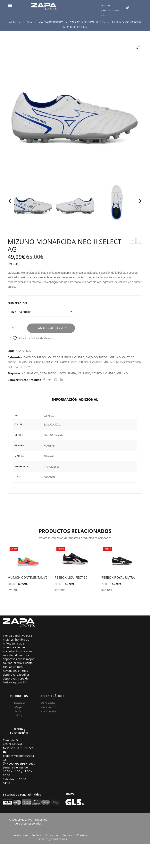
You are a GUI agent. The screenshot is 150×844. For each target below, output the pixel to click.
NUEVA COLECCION (128, 362)
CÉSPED (97, 373)
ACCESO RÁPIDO (52, 696)
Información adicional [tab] (75, 399)
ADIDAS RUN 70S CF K (133, 241)
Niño (18, 711)
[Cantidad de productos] (14, 328)
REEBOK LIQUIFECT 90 (70, 577)
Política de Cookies (75, 835)
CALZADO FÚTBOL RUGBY (87, 22)
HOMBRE (96, 362)
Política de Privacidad (46, 835)
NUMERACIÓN (17, 303)
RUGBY (27, 22)
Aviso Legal (21, 835)
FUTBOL (84, 362)
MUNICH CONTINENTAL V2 (28, 577)
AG (24, 373)
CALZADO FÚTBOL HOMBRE (66, 357)
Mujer (18, 707)
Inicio (12, 22)
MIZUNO (109, 362)
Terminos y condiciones (51, 839)
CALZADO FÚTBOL (35, 357)
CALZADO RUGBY (51, 22)
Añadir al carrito (52, 328)
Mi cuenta (47, 703)
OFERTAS (13, 367)
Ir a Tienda (48, 711)
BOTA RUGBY (67, 373)
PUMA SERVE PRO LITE (139, 241)
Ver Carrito (48, 707)
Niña (18, 715)
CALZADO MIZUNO (41, 362)
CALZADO (84, 373)
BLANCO (32, 373)
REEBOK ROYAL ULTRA (118, 577)
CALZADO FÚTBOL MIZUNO (103, 357)
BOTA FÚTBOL (49, 373)
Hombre (19, 703)
